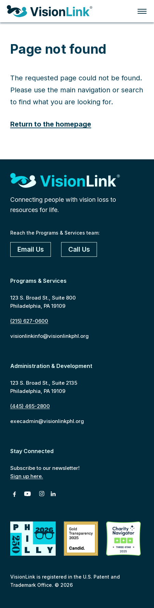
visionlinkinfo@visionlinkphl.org (49, 336)
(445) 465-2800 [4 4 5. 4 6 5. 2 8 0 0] (30, 406)
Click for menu (142, 11)
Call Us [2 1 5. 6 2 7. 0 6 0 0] (79, 249)
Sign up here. (26, 476)
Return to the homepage (50, 124)
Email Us (30, 249)
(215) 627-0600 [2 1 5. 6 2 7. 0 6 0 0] (29, 321)
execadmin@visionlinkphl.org (47, 421)
